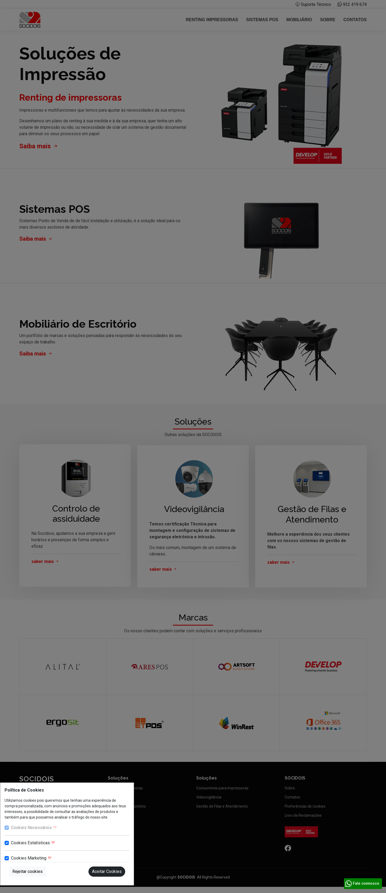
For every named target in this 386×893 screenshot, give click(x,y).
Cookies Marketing (31, 858)
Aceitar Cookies (107, 871)
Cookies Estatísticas (33, 842)
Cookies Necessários (34, 827)
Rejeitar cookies (27, 871)
